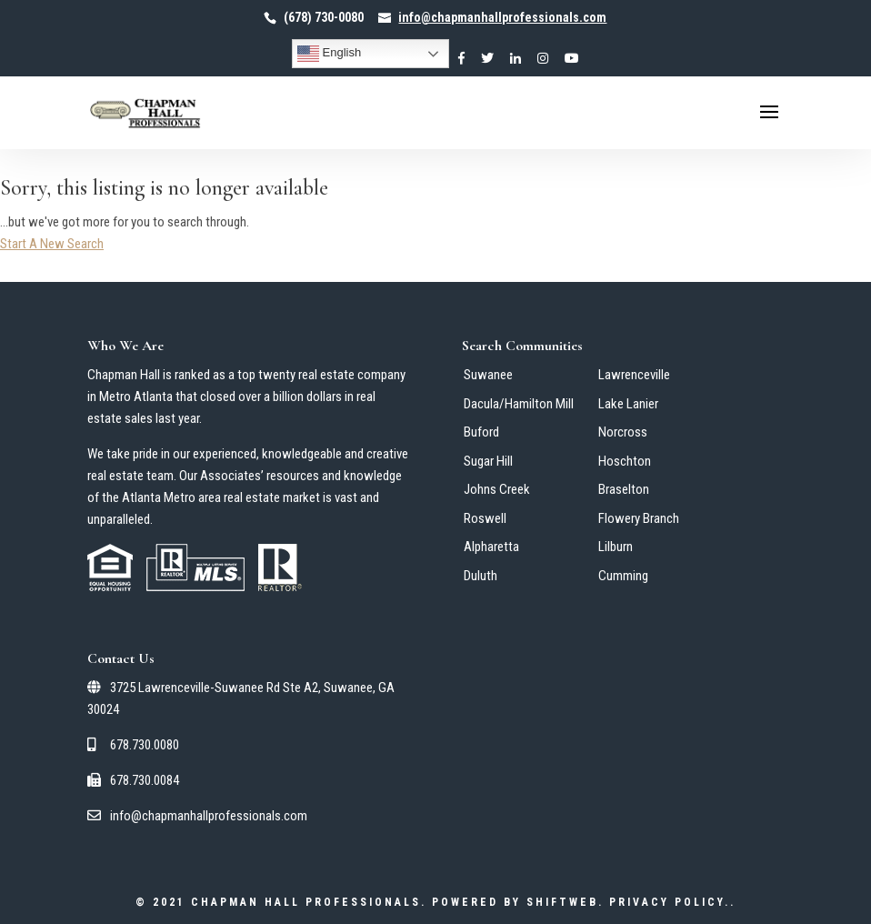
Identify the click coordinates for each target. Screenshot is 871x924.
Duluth (480, 575)
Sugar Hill (488, 461)
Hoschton (624, 461)
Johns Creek (497, 489)
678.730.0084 (133, 780)
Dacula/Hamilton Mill (519, 404)
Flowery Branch (638, 518)
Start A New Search (52, 244)
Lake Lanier (628, 404)
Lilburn (615, 546)
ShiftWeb (562, 902)
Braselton (623, 489)
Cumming (623, 575)
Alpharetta (491, 546)
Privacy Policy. (669, 902)
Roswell (485, 518)
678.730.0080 (133, 745)
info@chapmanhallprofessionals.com (197, 816)
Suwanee (488, 375)
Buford (481, 432)
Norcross (622, 432)
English (329, 54)
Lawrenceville (634, 375)
